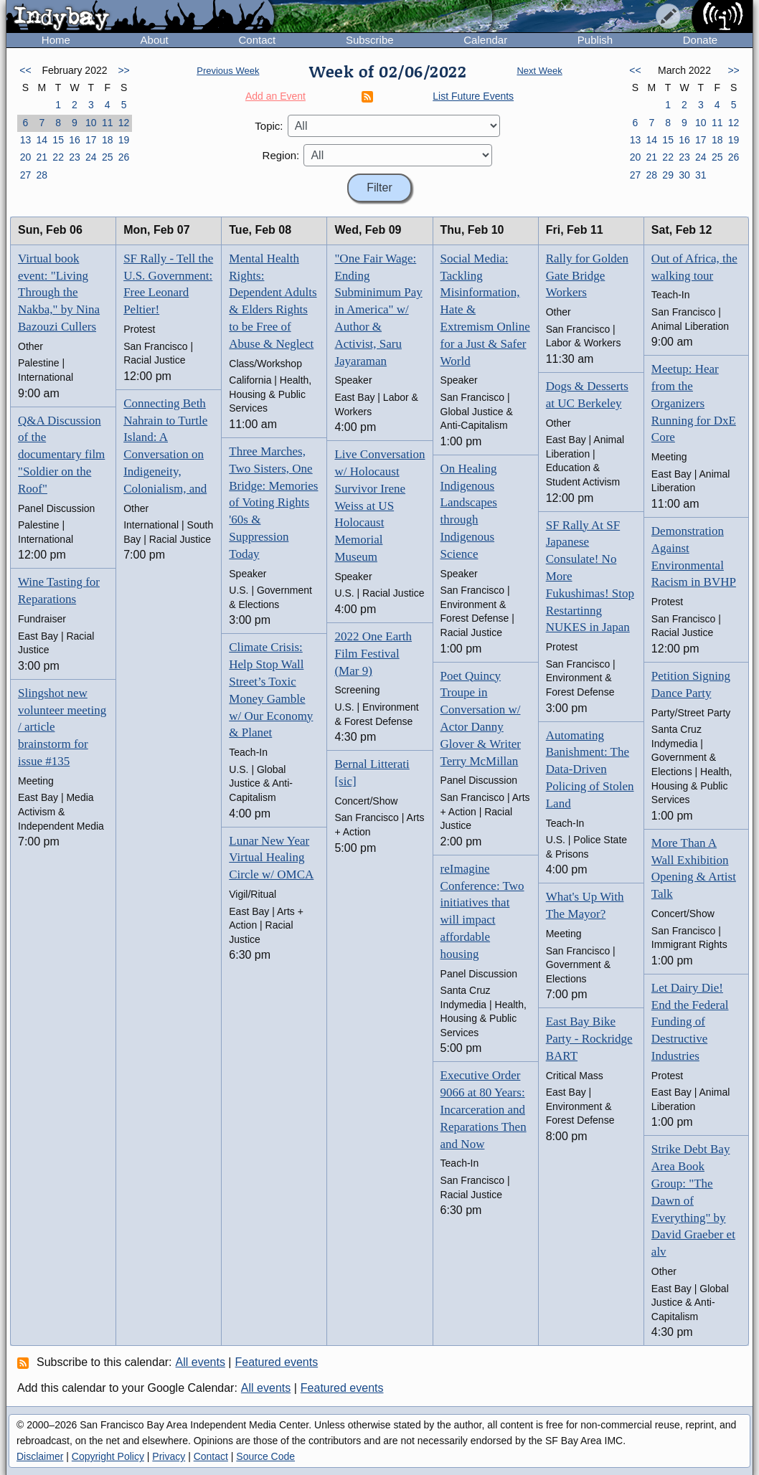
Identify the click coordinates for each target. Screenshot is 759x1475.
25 (107, 157)
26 (124, 157)
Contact (256, 40)
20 (26, 157)
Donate (700, 40)
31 (701, 175)
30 (684, 175)
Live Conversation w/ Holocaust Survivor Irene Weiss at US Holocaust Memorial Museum (379, 505)
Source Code (265, 1456)
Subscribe (370, 40)
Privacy (168, 1456)
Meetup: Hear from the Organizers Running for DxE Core (693, 403)
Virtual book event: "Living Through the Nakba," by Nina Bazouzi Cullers (59, 292)
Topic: (269, 126)
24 (91, 157)
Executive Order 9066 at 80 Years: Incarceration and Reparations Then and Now (483, 1109)
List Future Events (473, 96)
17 (91, 140)
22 (58, 157)
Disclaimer (39, 1456)
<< (25, 70)
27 (26, 175)
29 (668, 175)
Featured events (277, 1362)
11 (107, 122)
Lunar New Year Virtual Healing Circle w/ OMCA (271, 858)
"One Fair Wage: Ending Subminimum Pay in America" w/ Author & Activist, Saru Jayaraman (378, 310)
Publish (595, 40)
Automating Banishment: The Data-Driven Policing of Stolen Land (590, 769)
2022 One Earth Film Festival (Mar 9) (373, 654)
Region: (281, 155)
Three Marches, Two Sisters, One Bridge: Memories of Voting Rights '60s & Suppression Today (273, 503)
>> (123, 70)
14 (41, 140)
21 (41, 157)
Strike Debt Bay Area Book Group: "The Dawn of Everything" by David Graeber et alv (693, 1200)
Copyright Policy (108, 1456)
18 (107, 140)
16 (74, 140)
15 (58, 140)
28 (41, 175)
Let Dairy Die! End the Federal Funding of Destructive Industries (690, 1022)
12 (124, 122)
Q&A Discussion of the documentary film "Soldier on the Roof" (61, 454)
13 (26, 140)
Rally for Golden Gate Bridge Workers (587, 276)
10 (91, 122)
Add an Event (275, 96)
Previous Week (228, 70)
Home (56, 40)
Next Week (539, 70)
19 (124, 140)
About (155, 40)
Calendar (485, 40)
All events (200, 1362)
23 (74, 157)
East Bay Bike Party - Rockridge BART (589, 1039)
